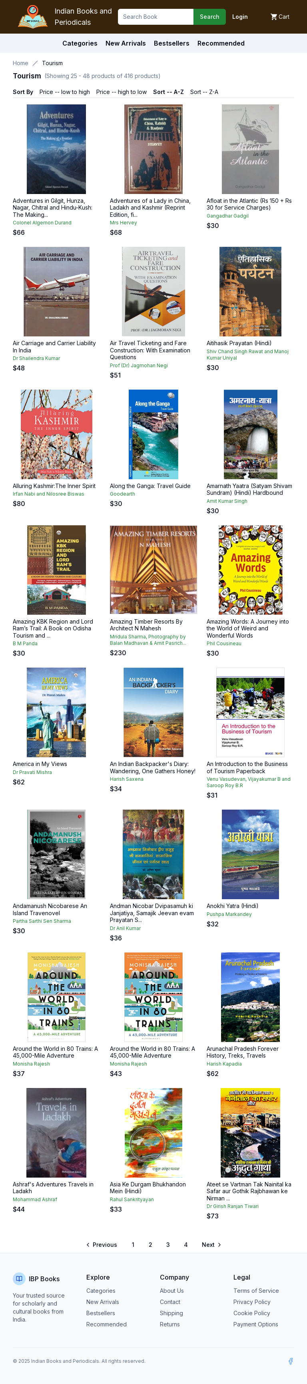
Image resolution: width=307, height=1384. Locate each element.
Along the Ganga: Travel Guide (150, 485)
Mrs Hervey (123, 223)
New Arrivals (102, 1301)
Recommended (106, 1324)
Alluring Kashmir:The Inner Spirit (54, 485)
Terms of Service (256, 1290)
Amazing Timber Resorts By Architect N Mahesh (146, 625)
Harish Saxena (127, 779)
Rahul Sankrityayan (132, 1199)
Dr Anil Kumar (125, 928)
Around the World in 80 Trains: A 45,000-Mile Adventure (55, 1052)
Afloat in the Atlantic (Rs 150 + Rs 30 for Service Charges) (249, 204)
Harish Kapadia (224, 1064)
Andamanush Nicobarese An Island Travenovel (50, 909)
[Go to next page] (211, 1245)
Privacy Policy (252, 1301)
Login (240, 16)
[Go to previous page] (102, 1245)
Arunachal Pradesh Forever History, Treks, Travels (243, 1052)
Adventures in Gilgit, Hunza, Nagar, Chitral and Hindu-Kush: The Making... (52, 207)
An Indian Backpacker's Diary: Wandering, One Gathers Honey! (152, 767)
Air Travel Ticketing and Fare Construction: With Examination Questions (150, 350)
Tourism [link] (52, 63)
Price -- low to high (65, 91)
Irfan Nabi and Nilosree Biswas (48, 494)
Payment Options (255, 1324)
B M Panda (25, 643)
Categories (80, 43)
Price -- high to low (121, 91)
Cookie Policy (251, 1313)
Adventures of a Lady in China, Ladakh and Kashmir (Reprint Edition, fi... (150, 207)
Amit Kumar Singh (227, 501)
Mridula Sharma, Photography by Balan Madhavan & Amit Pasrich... (148, 640)
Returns (170, 1324)
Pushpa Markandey (229, 914)
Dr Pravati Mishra (32, 772)
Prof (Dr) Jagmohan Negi (139, 365)
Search (209, 16)
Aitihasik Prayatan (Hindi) (239, 343)
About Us (172, 1290)
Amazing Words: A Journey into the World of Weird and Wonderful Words (248, 628)
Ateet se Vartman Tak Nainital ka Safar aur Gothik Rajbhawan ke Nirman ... (249, 1191)
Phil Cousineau (224, 643)
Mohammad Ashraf (35, 1199)
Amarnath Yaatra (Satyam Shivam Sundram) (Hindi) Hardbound (249, 489)
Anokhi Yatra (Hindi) (233, 905)
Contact (170, 1301)
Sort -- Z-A (204, 91)
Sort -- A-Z (168, 91)
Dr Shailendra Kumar (36, 358)
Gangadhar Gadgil (228, 216)
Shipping (171, 1313)
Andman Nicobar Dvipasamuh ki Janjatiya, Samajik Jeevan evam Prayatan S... (152, 912)
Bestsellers (100, 1313)
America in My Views (40, 763)
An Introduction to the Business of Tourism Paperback (247, 767)
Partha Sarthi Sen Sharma (42, 921)
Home (20, 63)
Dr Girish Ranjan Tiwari (233, 1206)
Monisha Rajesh (31, 1064)
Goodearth (122, 494)
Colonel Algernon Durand (42, 223)
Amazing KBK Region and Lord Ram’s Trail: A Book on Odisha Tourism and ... (53, 628)
